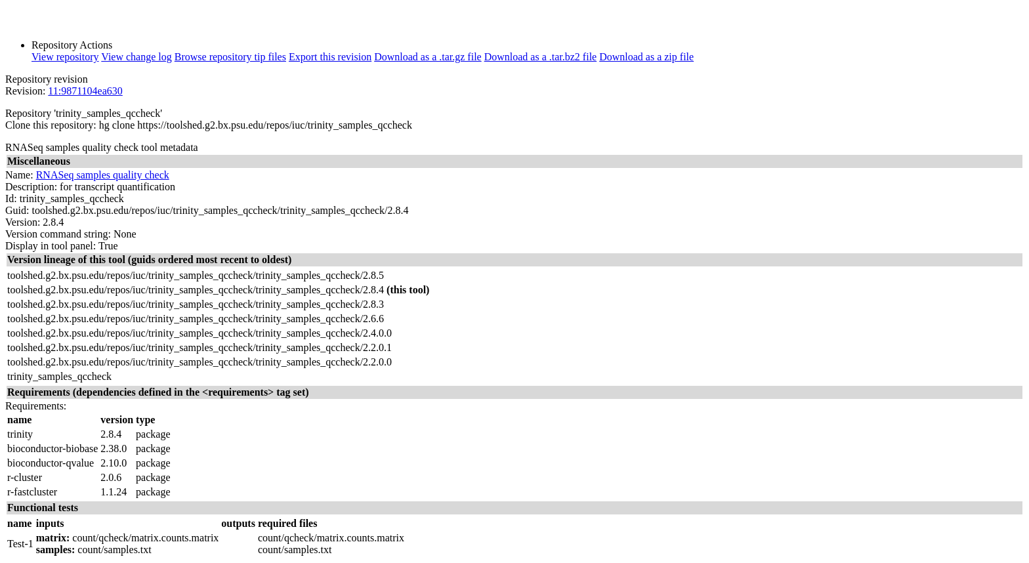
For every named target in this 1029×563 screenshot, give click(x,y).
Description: (31, 186)
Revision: (25, 90)
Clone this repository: (50, 125)
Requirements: (35, 405)
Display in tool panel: (50, 245)
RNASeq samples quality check (102, 174)
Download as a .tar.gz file (428, 56)
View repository (65, 56)
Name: (19, 174)
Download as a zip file (646, 56)
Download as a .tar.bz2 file (540, 56)
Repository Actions (72, 45)
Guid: (17, 210)
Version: (22, 222)
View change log (136, 56)
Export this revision (330, 56)
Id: (11, 198)
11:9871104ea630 (85, 90)
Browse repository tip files (230, 56)
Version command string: (58, 234)
